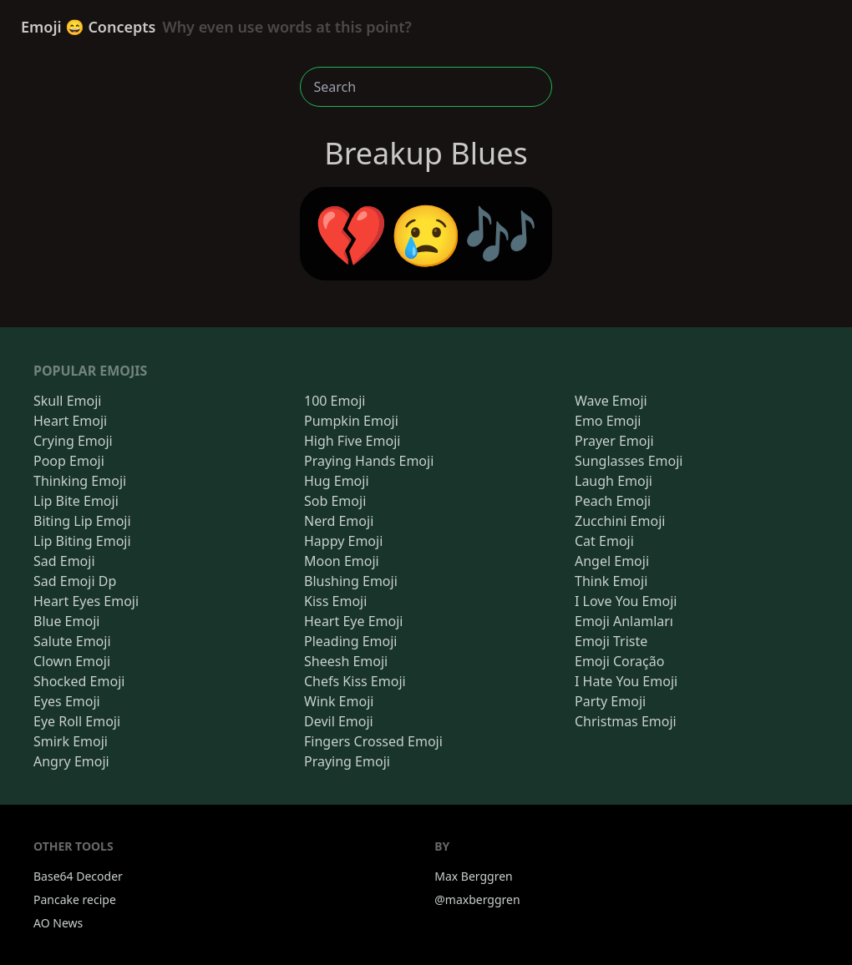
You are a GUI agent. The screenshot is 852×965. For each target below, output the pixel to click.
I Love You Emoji (626, 601)
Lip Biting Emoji (82, 541)
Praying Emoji (347, 761)
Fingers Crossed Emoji (373, 741)
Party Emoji (610, 701)
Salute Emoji (72, 641)
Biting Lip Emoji (82, 521)
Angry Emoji (71, 761)
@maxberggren (477, 899)
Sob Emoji (335, 501)
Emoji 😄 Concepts (216, 26)
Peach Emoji (613, 501)
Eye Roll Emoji (76, 721)
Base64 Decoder (78, 876)
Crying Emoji (73, 441)
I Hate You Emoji (626, 681)
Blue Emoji (66, 621)
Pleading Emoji (350, 641)
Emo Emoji (608, 421)
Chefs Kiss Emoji (355, 681)
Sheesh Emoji (346, 661)
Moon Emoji (341, 561)
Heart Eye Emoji (353, 621)
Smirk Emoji (70, 741)
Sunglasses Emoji (628, 461)
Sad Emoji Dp (74, 581)
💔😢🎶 (426, 234)
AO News (58, 923)
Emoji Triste (611, 641)
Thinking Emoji (79, 481)
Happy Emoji (343, 541)
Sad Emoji (64, 561)
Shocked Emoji (78, 681)
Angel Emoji (612, 561)
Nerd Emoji (338, 521)
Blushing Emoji (351, 581)
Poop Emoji (68, 461)
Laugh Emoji (613, 481)
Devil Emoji (338, 721)
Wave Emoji (611, 401)
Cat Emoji (604, 541)
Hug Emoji (336, 481)
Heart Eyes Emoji (86, 601)
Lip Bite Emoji (76, 501)
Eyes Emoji (66, 701)
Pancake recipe (74, 899)
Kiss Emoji (335, 601)
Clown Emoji (71, 661)
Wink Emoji (338, 701)
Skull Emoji (67, 401)
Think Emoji (611, 581)
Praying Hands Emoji (369, 461)
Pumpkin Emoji (351, 421)
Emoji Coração (619, 661)
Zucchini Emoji (620, 521)
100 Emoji (334, 401)
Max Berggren (473, 876)
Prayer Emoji (614, 441)
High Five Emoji (352, 441)
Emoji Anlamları (624, 621)
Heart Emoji (70, 421)
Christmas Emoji (626, 721)
